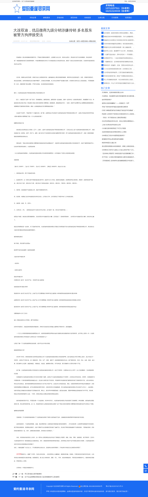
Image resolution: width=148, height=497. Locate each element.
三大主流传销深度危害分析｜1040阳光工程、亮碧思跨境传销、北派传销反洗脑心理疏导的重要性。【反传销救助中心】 (119, 69)
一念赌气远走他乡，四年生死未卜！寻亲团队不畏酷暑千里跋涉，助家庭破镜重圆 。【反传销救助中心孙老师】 (119, 54)
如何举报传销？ (107, 99)
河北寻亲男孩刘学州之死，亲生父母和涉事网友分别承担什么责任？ (118, 121)
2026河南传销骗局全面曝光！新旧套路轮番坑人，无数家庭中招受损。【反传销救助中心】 (119, 44)
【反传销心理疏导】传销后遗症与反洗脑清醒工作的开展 (118, 153)
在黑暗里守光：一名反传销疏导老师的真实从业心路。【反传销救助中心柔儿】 (119, 58)
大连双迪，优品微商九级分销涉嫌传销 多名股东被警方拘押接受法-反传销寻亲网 (23, 489)
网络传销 (92, 41)
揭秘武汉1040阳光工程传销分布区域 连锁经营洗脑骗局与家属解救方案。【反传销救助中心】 (119, 40)
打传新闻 (115, 17)
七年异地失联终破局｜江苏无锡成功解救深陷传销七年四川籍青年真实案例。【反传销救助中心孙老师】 (119, 72)
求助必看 (33, 17)
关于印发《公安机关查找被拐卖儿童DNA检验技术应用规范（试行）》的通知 (118, 157)
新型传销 (74, 17)
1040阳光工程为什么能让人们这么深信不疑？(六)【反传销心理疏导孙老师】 (118, 150)
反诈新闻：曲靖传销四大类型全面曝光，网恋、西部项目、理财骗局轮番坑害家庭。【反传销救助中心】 (119, 33)
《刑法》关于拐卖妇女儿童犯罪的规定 (114, 117)
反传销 (18, 454)
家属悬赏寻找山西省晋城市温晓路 (113, 139)
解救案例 (46, 17)
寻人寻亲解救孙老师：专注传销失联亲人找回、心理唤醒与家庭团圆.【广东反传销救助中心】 (119, 79)
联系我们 (128, 17)
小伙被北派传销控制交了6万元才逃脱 (114, 128)
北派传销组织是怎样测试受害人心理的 (114, 132)
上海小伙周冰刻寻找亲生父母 (111, 125)
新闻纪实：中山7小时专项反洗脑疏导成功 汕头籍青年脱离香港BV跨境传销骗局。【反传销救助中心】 (119, 83)
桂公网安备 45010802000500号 (90, 486)
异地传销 (60, 17)
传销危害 (87, 17)
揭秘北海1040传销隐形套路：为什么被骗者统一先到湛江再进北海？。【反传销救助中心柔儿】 (119, 36)
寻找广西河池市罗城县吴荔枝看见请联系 (115, 107)
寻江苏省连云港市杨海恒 (33, 474)
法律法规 (101, 17)
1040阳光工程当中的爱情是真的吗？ (113, 135)
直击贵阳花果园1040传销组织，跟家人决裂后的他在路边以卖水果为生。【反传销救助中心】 (118, 146)
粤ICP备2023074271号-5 (114, 486)
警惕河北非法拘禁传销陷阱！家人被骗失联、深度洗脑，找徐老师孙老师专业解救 (119, 47)
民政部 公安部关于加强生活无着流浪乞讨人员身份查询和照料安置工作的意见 (118, 114)
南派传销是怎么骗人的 (109, 142)
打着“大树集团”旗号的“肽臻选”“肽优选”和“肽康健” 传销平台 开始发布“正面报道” (118, 110)
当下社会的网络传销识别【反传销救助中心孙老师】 (42, 477)
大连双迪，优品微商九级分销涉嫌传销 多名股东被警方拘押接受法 (118, 96)
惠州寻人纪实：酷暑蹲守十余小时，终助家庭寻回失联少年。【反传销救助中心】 (119, 51)
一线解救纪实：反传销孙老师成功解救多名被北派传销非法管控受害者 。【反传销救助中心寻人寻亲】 (119, 61)
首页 (19, 17)
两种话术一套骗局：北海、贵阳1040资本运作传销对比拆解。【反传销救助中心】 (119, 65)
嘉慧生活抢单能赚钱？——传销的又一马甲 (115, 103)
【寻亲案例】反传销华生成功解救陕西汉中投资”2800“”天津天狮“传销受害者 (118, 160)
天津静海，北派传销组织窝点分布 (113, 92)
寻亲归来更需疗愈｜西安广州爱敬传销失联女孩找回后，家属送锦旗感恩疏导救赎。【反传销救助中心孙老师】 (119, 76)
